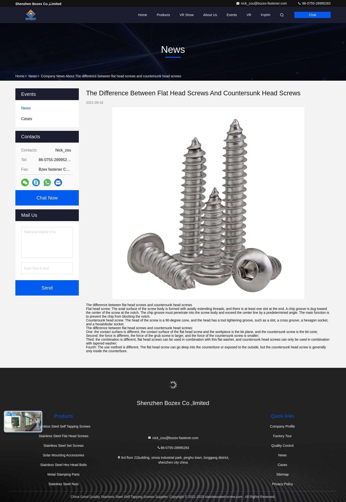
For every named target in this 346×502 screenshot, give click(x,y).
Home (142, 15)
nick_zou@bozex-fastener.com (262, 3)
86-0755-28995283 (314, 3)
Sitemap (282, 474)
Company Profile (282, 426)
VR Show (186, 15)
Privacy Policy (282, 484)
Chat (312, 15)
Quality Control (282, 446)
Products (163, 15)
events (232, 15)
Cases (282, 465)
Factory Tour (282, 436)
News (33, 76)
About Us (210, 15)
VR (249, 15)
